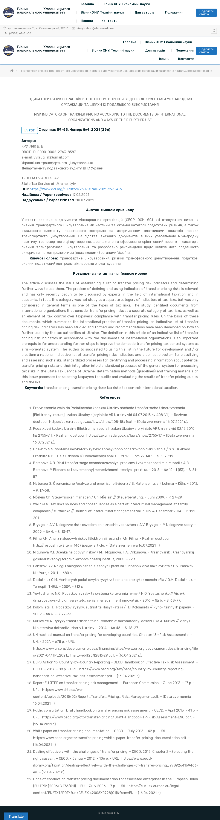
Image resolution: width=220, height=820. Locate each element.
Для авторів (144, 12)
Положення (174, 12)
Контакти (109, 21)
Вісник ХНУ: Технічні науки (102, 12)
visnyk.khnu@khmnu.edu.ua (95, 28)
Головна (87, 4)
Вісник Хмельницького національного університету (43, 10)
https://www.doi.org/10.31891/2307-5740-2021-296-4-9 (76, 189)
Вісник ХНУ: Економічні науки (126, 4)
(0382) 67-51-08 (20, 33)
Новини (87, 21)
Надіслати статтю (206, 12)
